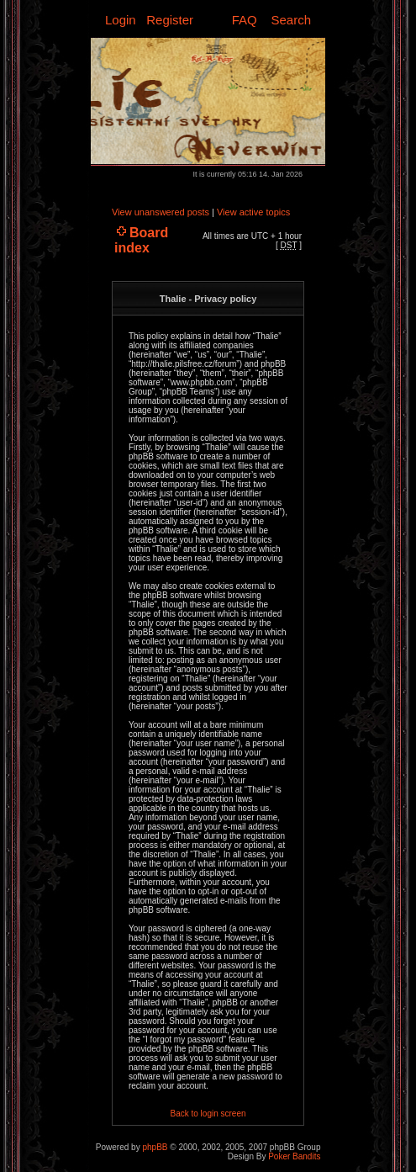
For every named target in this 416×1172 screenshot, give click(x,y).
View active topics (253, 212)
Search (291, 20)
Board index (141, 240)
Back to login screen (207, 1113)
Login (120, 20)
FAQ (244, 20)
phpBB (154, 1147)
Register (169, 20)
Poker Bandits (294, 1156)
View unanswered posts (160, 212)
